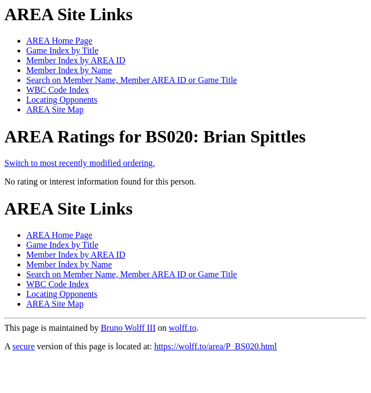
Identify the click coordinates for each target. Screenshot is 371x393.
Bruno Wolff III (128, 327)
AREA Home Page (59, 40)
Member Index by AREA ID (75, 60)
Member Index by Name (69, 70)
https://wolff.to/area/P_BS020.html (215, 346)
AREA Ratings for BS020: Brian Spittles (154, 136)
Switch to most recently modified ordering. (79, 163)
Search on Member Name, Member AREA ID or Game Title (131, 80)
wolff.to (183, 327)
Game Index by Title (62, 50)
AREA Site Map (55, 109)
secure (24, 346)
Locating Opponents (61, 99)
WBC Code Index (57, 89)
